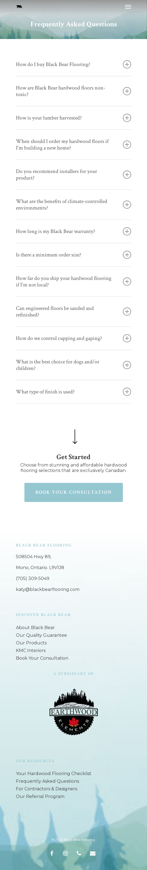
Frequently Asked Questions (47, 781)
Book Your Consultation (42, 658)
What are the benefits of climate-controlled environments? (73, 204)
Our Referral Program (40, 796)
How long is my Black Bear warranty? (73, 231)
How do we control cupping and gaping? (73, 338)
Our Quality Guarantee (41, 635)
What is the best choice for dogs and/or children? (73, 365)
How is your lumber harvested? (73, 118)
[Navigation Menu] (128, 6)
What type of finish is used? (73, 392)
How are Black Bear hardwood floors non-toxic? (73, 91)
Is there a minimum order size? (73, 255)
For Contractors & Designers (46, 788)
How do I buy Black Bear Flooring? (73, 64)
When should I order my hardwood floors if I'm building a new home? (73, 144)
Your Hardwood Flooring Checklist (53, 773)
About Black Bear (35, 627)
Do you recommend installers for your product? (73, 174)
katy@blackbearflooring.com (48, 589)
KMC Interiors (31, 650)
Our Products (31, 642)
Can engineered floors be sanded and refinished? (73, 311)
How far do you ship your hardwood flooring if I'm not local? (73, 281)
